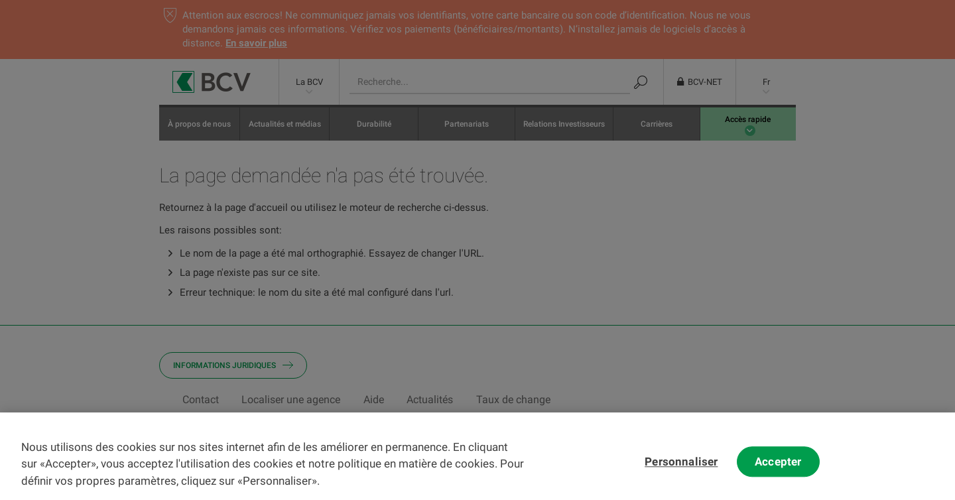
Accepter (778, 468)
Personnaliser (681, 468)
